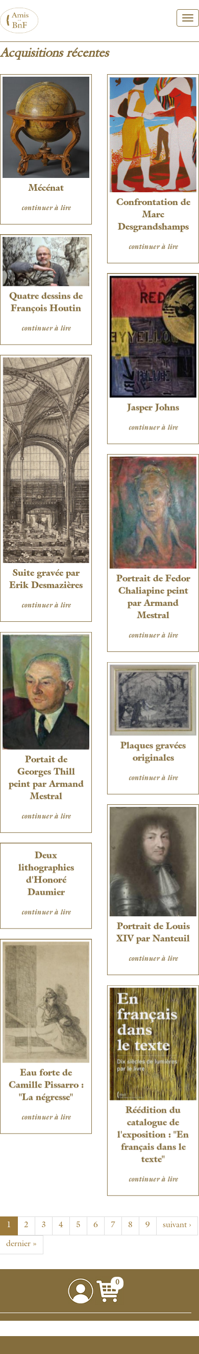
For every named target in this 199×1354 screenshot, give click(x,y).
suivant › (177, 1226)
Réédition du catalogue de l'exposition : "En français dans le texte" (152, 1130)
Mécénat (46, 188)
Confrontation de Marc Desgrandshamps (152, 215)
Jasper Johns (152, 407)
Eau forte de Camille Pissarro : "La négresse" (46, 1081)
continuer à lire (46, 208)
